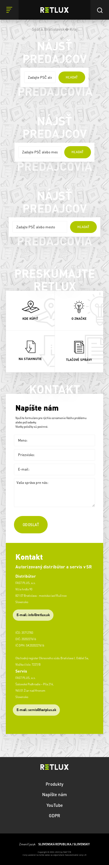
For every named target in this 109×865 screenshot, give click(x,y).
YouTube (55, 805)
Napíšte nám (54, 794)
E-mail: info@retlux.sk (33, 615)
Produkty (54, 784)
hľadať (72, 77)
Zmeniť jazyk (54, 844)
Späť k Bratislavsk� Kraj (54, 29)
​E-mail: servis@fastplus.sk (36, 710)
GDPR (54, 815)
